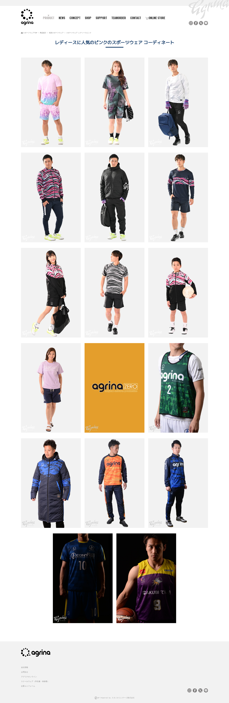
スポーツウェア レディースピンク (78, 32)
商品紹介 (43, 32)
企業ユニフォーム (28, 683)
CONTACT (135, 17)
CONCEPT (75, 17)
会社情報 (24, 665)
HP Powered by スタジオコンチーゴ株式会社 (116, 695)
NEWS (62, 17)
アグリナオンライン (29, 674)
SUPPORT (101, 17)
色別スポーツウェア (56, 32)
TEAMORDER (118, 17)
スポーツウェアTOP (30, 32)
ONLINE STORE (155, 17)
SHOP (88, 17)
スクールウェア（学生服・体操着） (35, 679)
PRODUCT (47, 17)
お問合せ (24, 669)
